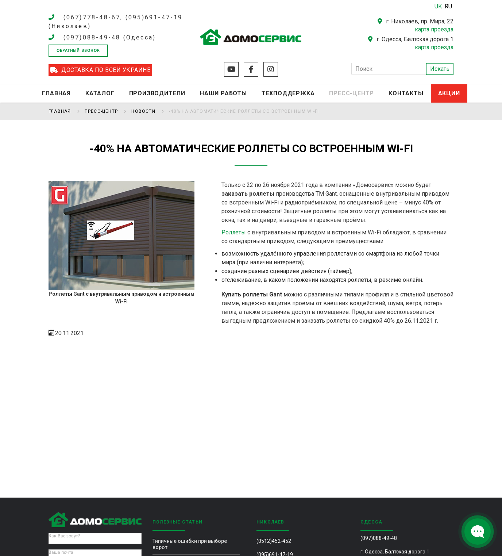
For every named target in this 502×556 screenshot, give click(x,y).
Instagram (270, 69)
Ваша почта (61, 552)
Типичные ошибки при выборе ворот (189, 544)
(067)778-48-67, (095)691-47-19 (123, 17)
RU (448, 6)
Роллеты (233, 232)
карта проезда (434, 29)
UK (439, 6)
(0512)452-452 (273, 541)
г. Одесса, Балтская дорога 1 (394, 552)
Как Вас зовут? (64, 536)
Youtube (231, 69)
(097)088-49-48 (92, 37)
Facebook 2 (251, 69)
